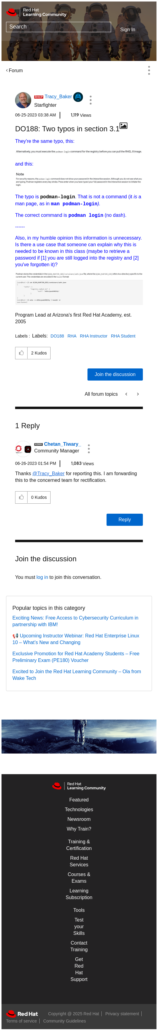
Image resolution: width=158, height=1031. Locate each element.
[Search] (58, 27)
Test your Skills (78, 926)
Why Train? (79, 828)
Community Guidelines (64, 1021)
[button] (90, 100)
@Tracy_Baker (48, 473)
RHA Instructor (93, 336)
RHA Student (123, 336)
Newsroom (79, 819)
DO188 (57, 336)
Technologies (79, 809)
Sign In (127, 29)
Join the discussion (115, 374)
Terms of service (21, 1021)
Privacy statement (122, 1013)
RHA (72, 336)
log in (42, 577)
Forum (16, 70)
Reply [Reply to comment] (125, 519)
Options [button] (148, 70)
